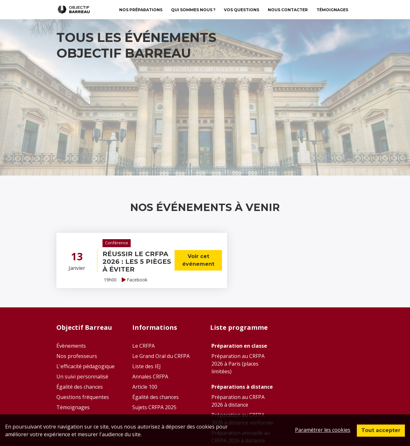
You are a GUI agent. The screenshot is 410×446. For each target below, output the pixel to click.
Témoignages (73, 407)
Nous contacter (288, 9)
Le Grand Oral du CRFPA (161, 356)
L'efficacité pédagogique (85, 366)
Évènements (71, 345)
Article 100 (144, 386)
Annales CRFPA (150, 376)
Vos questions (241, 9)
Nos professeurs (76, 356)
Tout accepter (380, 435)
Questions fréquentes (82, 397)
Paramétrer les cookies (322, 434)
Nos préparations (140, 9)
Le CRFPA (143, 345)
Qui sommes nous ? (193, 9)
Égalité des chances (79, 386)
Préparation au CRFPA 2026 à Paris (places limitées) (238, 364)
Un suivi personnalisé (82, 376)
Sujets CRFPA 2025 (154, 407)
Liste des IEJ (146, 366)
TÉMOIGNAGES (332, 9)
